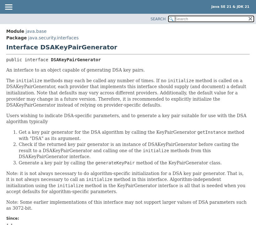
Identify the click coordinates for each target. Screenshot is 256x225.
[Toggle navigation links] (8, 7)
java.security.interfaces (53, 37)
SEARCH (158, 19)
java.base (36, 31)
